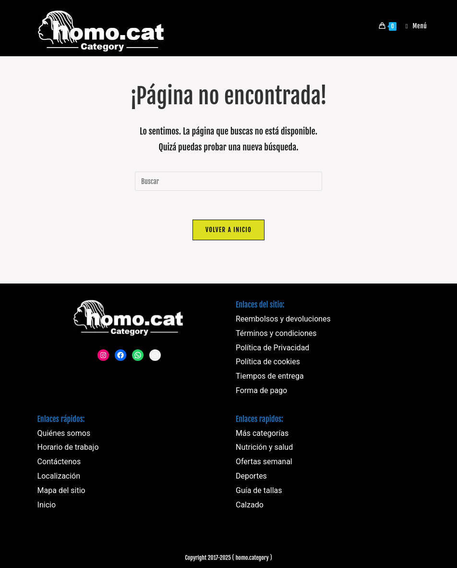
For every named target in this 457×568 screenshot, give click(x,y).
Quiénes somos (64, 433)
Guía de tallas (259, 490)
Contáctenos (59, 461)
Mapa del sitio (61, 490)
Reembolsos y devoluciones (283, 318)
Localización (58, 476)
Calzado (250, 504)
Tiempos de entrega (270, 376)
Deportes (251, 476)
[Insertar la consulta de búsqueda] (228, 181)
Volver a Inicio (228, 230)
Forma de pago (261, 390)
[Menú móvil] (412, 26)
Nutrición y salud (264, 447)
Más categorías (262, 433)
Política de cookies (268, 361)
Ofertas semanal (264, 461)
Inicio (46, 504)
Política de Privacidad (272, 347)
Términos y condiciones (276, 333)
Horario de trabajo (68, 447)
